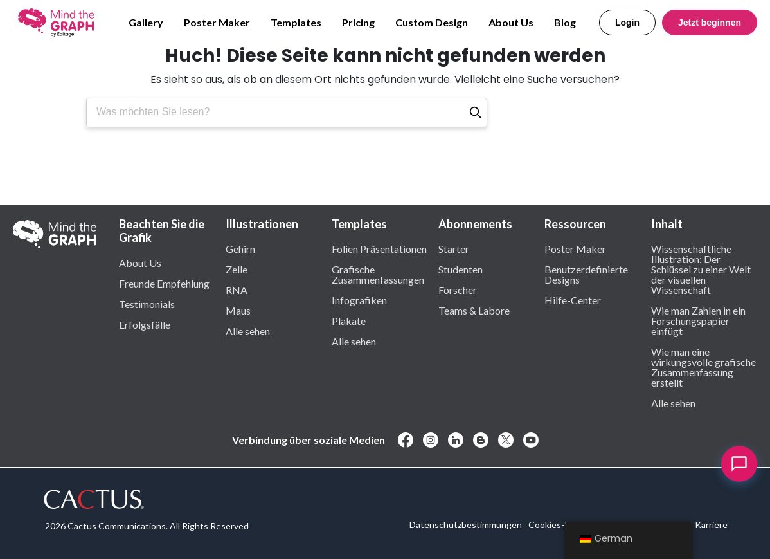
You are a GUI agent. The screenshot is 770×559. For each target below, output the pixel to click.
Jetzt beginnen (709, 22)
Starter (453, 248)
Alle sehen (248, 330)
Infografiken (359, 300)
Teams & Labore (474, 310)
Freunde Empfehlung (164, 283)
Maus (238, 310)
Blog (565, 22)
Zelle (236, 269)
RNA (236, 289)
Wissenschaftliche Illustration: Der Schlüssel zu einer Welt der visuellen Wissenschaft (701, 269)
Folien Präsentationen (379, 248)
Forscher (457, 289)
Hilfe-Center (572, 300)
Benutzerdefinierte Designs (586, 274)
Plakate (349, 320)
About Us (510, 22)
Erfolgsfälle (144, 324)
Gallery (146, 22)
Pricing (358, 22)
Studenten (460, 269)
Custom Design (431, 22)
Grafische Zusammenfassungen (378, 274)
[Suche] (476, 112)
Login (627, 22)
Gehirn (240, 248)
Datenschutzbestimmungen (465, 524)
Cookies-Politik (558, 524)
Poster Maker (217, 22)
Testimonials (147, 303)
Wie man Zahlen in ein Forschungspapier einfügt (698, 320)
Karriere (711, 524)
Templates (296, 22)
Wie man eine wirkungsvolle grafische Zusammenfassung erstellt (703, 366)
